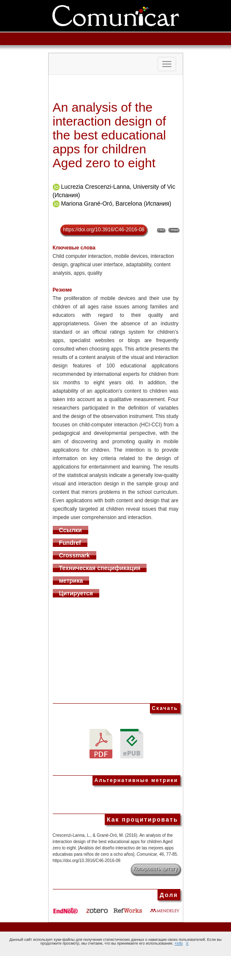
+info (178, 943)
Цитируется (76, 593)
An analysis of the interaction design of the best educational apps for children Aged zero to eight (109, 135)
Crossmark (74, 555)
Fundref (70, 542)
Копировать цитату (155, 869)
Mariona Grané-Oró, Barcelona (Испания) (116, 203)
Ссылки (70, 530)
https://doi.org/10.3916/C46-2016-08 (103, 230)
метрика (71, 580)
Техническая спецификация (100, 568)
